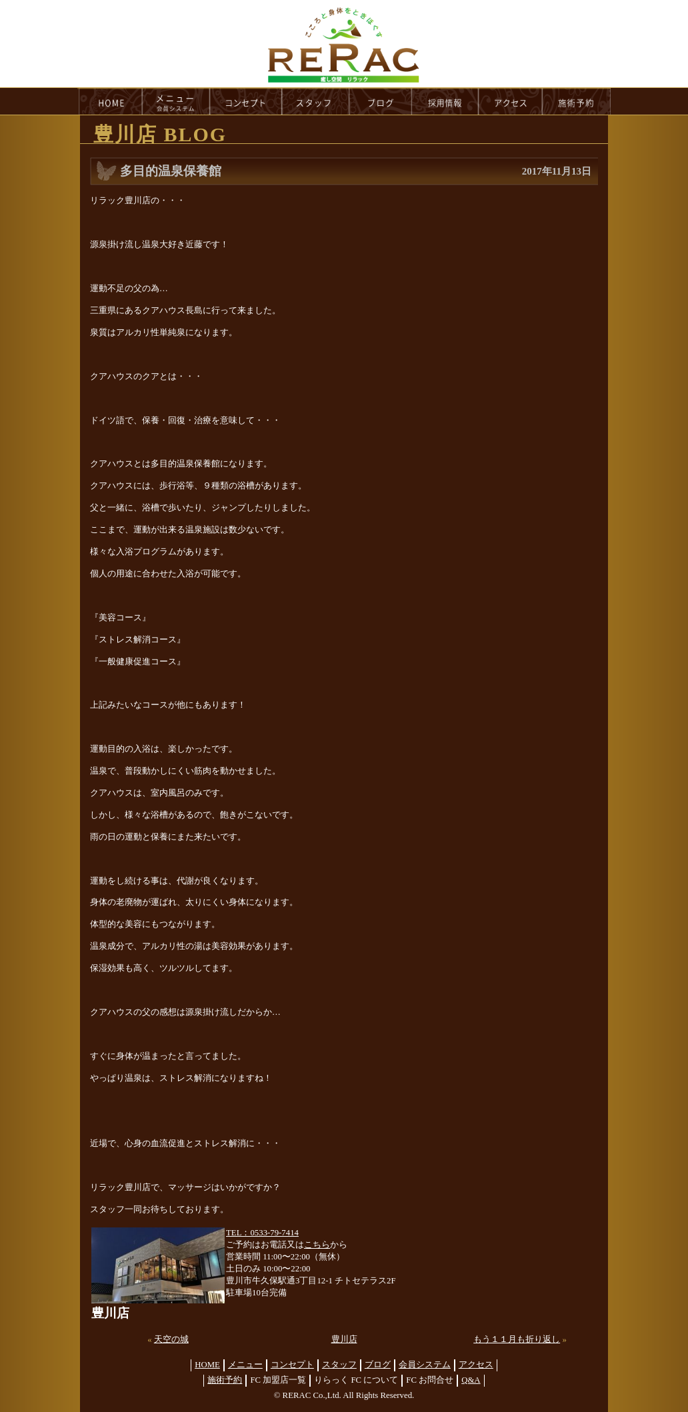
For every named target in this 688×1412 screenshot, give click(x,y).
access (511, 101)
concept (246, 101)
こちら (317, 1244)
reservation (577, 101)
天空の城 (171, 1339)
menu (176, 101)
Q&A (470, 1380)
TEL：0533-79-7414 (262, 1232)
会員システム (425, 1364)
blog (381, 101)
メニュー (245, 1364)
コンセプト (292, 1364)
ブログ (378, 1364)
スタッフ (339, 1364)
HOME (110, 101)
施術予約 (224, 1380)
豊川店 (344, 1339)
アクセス (476, 1364)
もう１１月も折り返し (516, 1339)
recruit (446, 101)
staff (316, 101)
